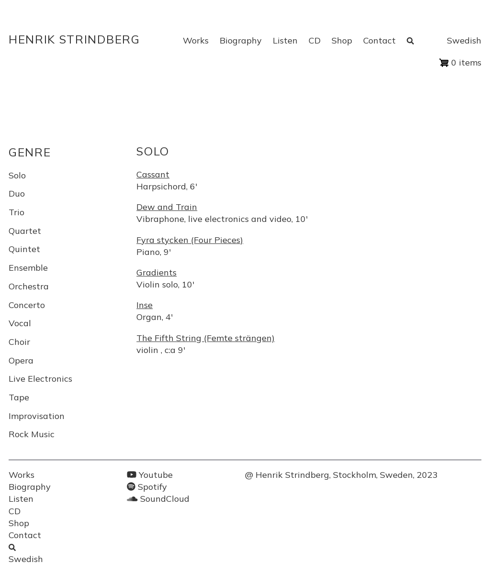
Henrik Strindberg (74, 39)
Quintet (24, 248)
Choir (19, 341)
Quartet (25, 230)
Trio (16, 212)
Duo (17, 193)
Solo (17, 175)
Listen (285, 40)
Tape (19, 397)
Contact (379, 40)
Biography (241, 40)
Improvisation (37, 415)
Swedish (464, 40)
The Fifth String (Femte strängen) (205, 337)
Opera (21, 360)
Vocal (20, 323)
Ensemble (28, 267)
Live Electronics (40, 378)
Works (196, 40)
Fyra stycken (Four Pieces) (189, 239)
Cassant (152, 174)
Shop (342, 40)
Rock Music (32, 434)
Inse (144, 304)
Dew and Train (166, 206)
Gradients (156, 272)
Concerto (27, 304)
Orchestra (29, 286)
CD (315, 40)
